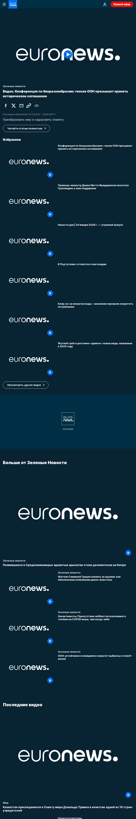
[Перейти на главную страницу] (13, 4)
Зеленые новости (14, 560)
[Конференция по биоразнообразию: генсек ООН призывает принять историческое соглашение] (95, 162)
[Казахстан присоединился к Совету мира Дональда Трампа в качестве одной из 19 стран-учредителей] (68, 808)
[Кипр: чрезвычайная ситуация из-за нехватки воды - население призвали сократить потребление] (95, 320)
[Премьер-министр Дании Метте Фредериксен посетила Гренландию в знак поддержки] (95, 201)
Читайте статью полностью (24, 128)
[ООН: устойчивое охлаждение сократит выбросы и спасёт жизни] (95, 669)
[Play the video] (68, 54)
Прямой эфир (121, 4)
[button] (26, 385)
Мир (5, 802)
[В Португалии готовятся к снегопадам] (95, 280)
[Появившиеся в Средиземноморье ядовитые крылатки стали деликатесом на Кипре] (68, 565)
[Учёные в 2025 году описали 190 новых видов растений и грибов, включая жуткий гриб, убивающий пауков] (95, 359)
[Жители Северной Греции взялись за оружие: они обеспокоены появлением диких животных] (95, 590)
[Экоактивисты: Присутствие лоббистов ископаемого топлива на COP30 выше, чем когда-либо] (95, 630)
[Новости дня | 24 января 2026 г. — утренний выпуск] (95, 241)
